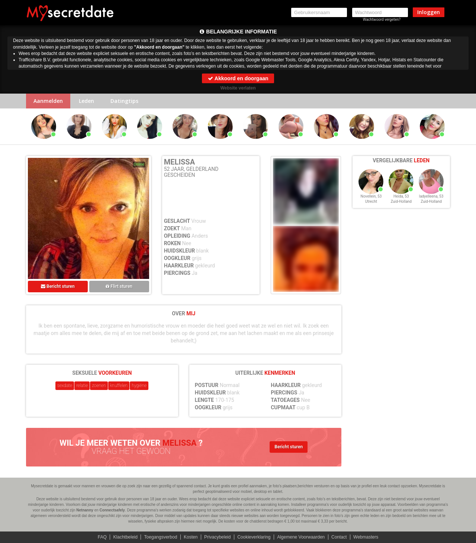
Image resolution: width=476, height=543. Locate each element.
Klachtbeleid (125, 537)
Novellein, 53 (371, 196)
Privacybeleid (217, 537)
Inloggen (428, 12)
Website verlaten (237, 88)
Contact (339, 537)
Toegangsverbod (160, 537)
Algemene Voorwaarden (301, 537)
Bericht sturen (58, 286)
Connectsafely (112, 510)
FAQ (102, 537)
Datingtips (124, 100)
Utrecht (371, 201)
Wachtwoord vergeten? (382, 19)
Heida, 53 (401, 196)
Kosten (190, 537)
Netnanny (84, 510)
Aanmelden (48, 100)
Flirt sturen (119, 286)
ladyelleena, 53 (431, 196)
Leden (86, 100)
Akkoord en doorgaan (238, 78)
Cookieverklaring (253, 537)
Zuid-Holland (401, 201)
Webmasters (365, 537)
